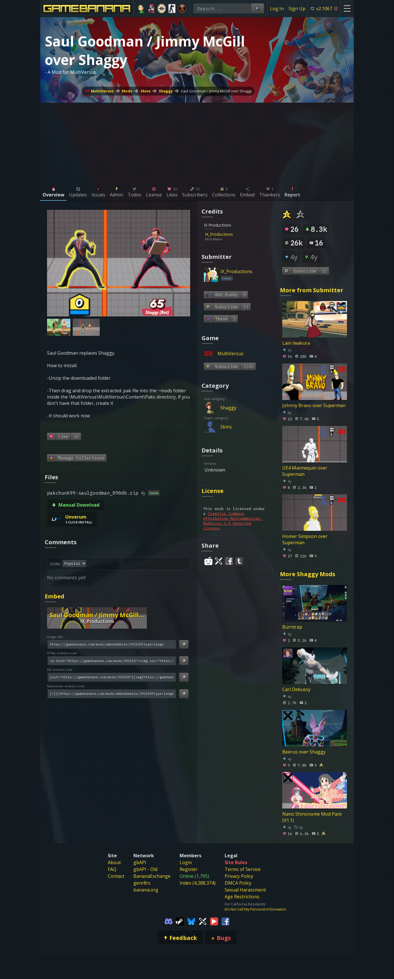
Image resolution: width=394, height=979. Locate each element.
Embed (54, 596)
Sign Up (297, 8)
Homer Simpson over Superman (305, 539)
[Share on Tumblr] (239, 561)
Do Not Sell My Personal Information (255, 909)
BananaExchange (151, 876)
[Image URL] (112, 644)
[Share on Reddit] (208, 561)
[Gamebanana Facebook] (225, 921)
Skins (146, 91)
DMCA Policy (238, 883)
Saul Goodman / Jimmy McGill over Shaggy (216, 91)
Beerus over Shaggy (304, 751)
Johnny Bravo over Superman (314, 405)
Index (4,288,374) (198, 883)
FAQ (112, 869)
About (114, 862)
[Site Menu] (347, 8)
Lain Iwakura (296, 343)
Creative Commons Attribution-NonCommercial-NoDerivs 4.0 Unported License (233, 521)
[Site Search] (257, 8)
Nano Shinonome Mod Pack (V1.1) (312, 817)
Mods (127, 91)
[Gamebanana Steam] (179, 921)
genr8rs (142, 883)
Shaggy (166, 91)
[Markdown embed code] (112, 693)
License (213, 491)
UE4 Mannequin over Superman (304, 470)
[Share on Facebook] (228, 561)
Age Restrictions (242, 896)
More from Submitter (311, 290)
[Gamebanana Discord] (168, 921)
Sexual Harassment (245, 890)
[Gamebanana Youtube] (214, 921)
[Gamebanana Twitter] (202, 921)
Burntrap (292, 627)
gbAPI (139, 862)
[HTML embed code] (112, 660)
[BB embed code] (112, 677)
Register (189, 869)
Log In (277, 8)
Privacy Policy (239, 876)
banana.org (145, 890)
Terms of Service (243, 869)
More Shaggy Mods (307, 574)
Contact (116, 876)
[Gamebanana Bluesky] (191, 921)
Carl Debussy (296, 689)
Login (186, 862)
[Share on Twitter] (218, 561)
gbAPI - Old (145, 869)
